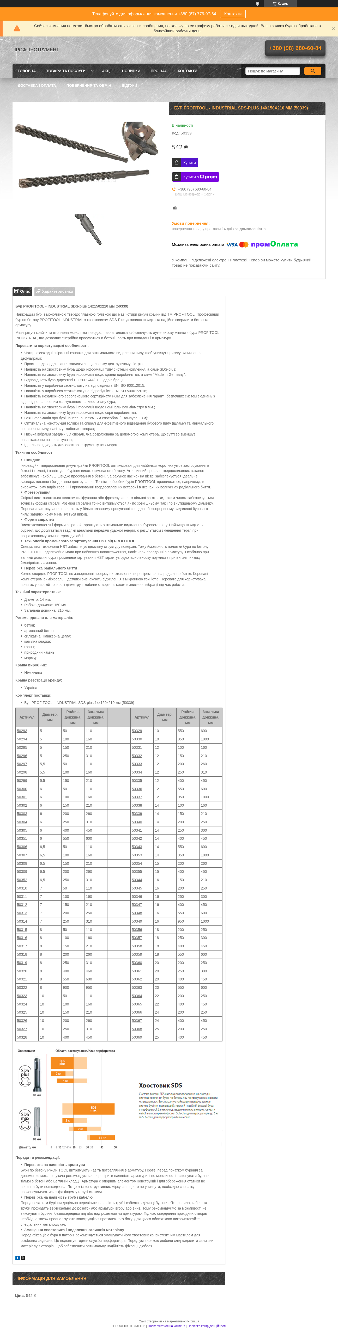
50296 (22, 756)
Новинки (131, 71)
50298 (22, 772)
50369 (137, 1037)
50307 (22, 855)
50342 (137, 838)
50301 (22, 797)
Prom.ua (193, 1321)
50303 (22, 814)
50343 (137, 847)
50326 (22, 1021)
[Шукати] (312, 71)
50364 (137, 996)
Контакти (233, 14)
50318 (22, 954)
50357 (137, 938)
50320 (22, 971)
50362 (137, 979)
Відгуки (129, 85)
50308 (22, 863)
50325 (22, 1012)
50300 (22, 789)
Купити (189, 162)
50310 (22, 888)
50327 (22, 1029)
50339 (137, 814)
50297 (22, 764)
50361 (137, 971)
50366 (137, 1012)
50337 (137, 797)
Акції (107, 71)
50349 (137, 921)
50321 (22, 979)
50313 (22, 913)
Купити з (200, 177)
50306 (22, 847)
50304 (22, 822)
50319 (22, 963)
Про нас (159, 71)
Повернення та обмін (89, 85)
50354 (137, 863)
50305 (22, 830)
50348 (137, 913)
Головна (27, 71)
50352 (22, 880)
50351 (22, 838)
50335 (137, 780)
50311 (22, 896)
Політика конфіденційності (207, 1326)
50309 (22, 871)
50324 (22, 1004)
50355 (137, 871)
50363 (137, 987)
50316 (22, 938)
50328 (22, 1037)
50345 (137, 888)
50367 (137, 1021)
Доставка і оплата (37, 85)
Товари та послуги (66, 71)
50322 (22, 987)
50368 (137, 1029)
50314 (22, 921)
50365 (137, 1004)
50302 (22, 805)
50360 (137, 963)
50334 (137, 772)
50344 (137, 880)
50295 (22, 747)
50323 (22, 996)
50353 (137, 855)
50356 (137, 930)
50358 (137, 946)
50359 (137, 954)
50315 (22, 930)
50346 (137, 896)
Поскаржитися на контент (166, 1326)
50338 (137, 805)
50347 (137, 905)
